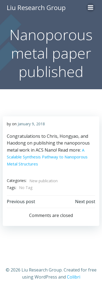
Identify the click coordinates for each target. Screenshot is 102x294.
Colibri (73, 277)
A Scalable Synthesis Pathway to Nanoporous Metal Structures (47, 157)
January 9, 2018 (31, 123)
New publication (43, 180)
